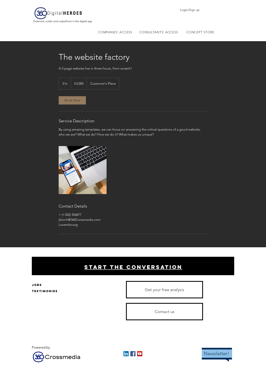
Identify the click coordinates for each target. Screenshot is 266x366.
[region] (133, 266)
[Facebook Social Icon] (132, 353)
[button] (164, 311)
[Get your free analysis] (164, 289)
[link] (72, 100)
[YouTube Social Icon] (139, 353)
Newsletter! (216, 353)
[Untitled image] (83, 170)
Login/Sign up (190, 10)
